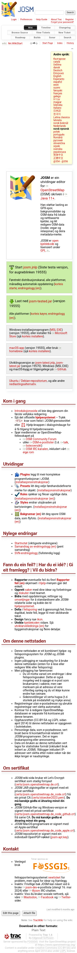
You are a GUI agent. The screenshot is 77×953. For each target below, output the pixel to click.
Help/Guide (41, 19)
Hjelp (42, 583)
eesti (56, 84)
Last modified (53, 910)
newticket (54, 878)
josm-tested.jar (40, 301)
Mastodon (29, 897)
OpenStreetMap (52, 188)
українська (59, 151)
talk (64, 442)
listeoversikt (32, 446)
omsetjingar (22, 600)
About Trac (56, 19)
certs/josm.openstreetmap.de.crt (37, 784)
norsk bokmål (60, 123)
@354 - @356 (60, 161)
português (58, 134)
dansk (56, 67)
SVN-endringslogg (26, 553)
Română (57, 137)
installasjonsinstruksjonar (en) (35, 499)
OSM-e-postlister (41, 442)
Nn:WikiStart (15, 43)
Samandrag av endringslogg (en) (35, 547)
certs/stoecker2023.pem (48, 798)
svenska (57, 149)
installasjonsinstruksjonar (32, 482)
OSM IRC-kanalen (35, 449)
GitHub (60, 369)
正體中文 (58, 158)
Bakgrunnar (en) (30, 514)
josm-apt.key (59, 837)
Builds (37, 37)
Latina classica (61, 117)
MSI (53, 329)
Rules (23, 494)
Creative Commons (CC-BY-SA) (53, 948)
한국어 (57, 114)
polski (56, 131)
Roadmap (20, 37)
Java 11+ (54, 196)
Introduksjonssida (26, 410)
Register (69, 19)
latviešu (57, 120)
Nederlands (59, 126)
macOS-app (16, 348)
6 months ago (68, 910)
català (56, 61)
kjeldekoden (32, 623)
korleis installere (32, 336)
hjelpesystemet (45, 417)
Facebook (46, 897)
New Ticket (65, 32)
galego (57, 96)
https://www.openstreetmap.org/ (57, 945)
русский (58, 140)
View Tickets (43, 32)
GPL (43, 250)
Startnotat (21, 543)
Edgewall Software (43, 938)
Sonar (52, 37)
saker (28, 590)
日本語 (57, 110)
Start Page (47, 43)
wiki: (4, 43)
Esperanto (58, 79)
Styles (24, 502)
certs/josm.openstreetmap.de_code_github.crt (45, 814)
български (59, 58)
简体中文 (58, 154)
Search (67, 37)
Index (60, 43)
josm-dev (29, 887)
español (57, 81)
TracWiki (38, 920)
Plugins (25, 474)
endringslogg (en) (29, 288)
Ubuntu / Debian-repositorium (28, 380)
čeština (57, 64)
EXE (59, 329)
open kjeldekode (49, 242)
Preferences (26, 19)
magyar (57, 102)
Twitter (64, 897)
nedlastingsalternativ (22, 384)
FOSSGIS (32, 942)
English (57, 76)
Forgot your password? (62, 22)
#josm (34, 891)
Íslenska (57, 105)
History (70, 43)
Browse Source (20, 32)
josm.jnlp (30, 267)
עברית (56, 99)
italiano (57, 107)
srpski (56, 146)
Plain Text (38, 930)
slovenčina (59, 143)
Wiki (30, 27)
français (57, 93)
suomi (56, 87)
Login (14, 19)
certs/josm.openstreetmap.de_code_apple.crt (45, 831)
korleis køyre (39, 313)
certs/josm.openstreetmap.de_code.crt (41, 794)
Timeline (46, 27)
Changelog (64, 27)
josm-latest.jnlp (45, 362)
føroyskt (57, 90)
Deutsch (57, 70)
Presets (25, 486)
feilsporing (30, 610)
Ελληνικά (58, 73)
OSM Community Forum (39, 439)
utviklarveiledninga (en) (29, 626)
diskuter (23, 593)
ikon (40, 619)
